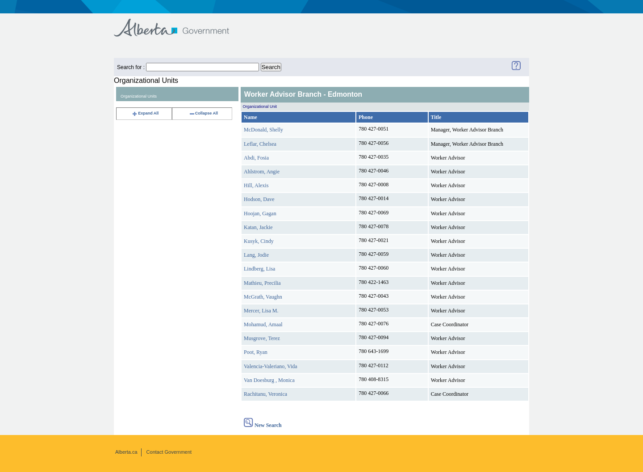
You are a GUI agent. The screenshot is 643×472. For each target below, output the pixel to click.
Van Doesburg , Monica (269, 380)
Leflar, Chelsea (260, 144)
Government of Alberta (179, 23)
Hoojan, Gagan (260, 213)
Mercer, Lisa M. (261, 311)
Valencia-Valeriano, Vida (270, 366)
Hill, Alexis (256, 185)
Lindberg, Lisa (259, 269)
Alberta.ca (126, 452)
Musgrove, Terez (262, 338)
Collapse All (203, 113)
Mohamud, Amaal (263, 324)
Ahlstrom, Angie (262, 171)
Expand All (145, 113)
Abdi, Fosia (256, 158)
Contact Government (169, 452)
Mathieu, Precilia (262, 283)
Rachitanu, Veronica (265, 394)
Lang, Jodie (256, 255)
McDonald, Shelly (263, 130)
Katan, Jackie (258, 227)
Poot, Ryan (255, 352)
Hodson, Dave (259, 199)
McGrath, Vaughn (263, 297)
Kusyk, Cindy (259, 241)
